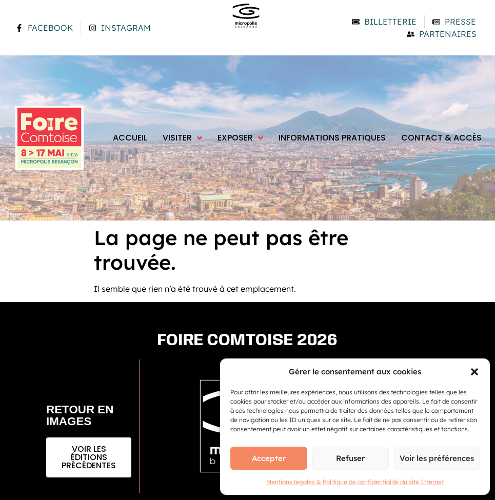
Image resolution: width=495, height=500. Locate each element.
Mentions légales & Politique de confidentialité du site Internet (355, 482)
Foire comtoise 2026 (247, 340)
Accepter (269, 458)
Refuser (350, 458)
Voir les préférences (437, 458)
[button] (474, 372)
